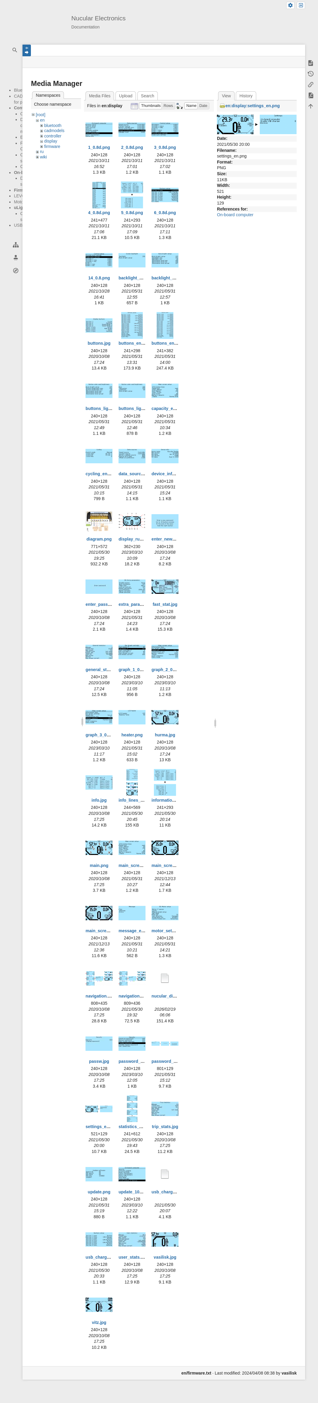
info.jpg (99, 800)
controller (53, 136)
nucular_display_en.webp (177, 996)
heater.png (132, 734)
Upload (125, 95)
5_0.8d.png (132, 212)
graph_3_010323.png (106, 734)
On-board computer (235, 214)
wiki (43, 157)
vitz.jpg (99, 1322)
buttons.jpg (99, 343)
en (42, 120)
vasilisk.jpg (165, 1257)
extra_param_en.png (139, 604)
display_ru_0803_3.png (141, 539)
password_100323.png (140, 1061)
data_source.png (135, 473)
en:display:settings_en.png (252, 105)
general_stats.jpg (103, 669)
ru (42, 151)
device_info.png (168, 473)
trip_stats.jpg (165, 1126)
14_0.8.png (99, 278)
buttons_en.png (134, 343)
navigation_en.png (137, 996)
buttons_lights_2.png (139, 408)
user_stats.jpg (132, 1257)
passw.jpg (99, 1061)
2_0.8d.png (132, 147)
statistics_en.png (135, 1126)
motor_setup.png (169, 930)
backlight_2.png (168, 278)
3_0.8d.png (165, 147)
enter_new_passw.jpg (173, 539)
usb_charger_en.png (106, 1257)
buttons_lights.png (104, 408)
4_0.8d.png (99, 212)
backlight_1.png (134, 278)
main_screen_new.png (174, 865)
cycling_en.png (101, 473)
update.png (99, 1191)
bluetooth (53, 125)
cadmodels (54, 130)
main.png (99, 865)
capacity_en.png (168, 408)
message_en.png (135, 930)
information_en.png (171, 800)
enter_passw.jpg (102, 604)
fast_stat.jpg (165, 604)
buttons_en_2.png (170, 343)
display (50, 141)
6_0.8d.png (165, 212)
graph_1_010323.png (139, 669)
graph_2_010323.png (172, 669)
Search (147, 95)
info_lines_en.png (136, 800)
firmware (52, 146)
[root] (40, 114)
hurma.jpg (165, 734)
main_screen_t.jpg (104, 930)
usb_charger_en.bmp (173, 1191)
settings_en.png (102, 1126)
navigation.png (101, 996)
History (246, 95)
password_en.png (169, 1061)
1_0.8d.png (99, 147)
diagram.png (99, 539)
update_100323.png (138, 1191)
